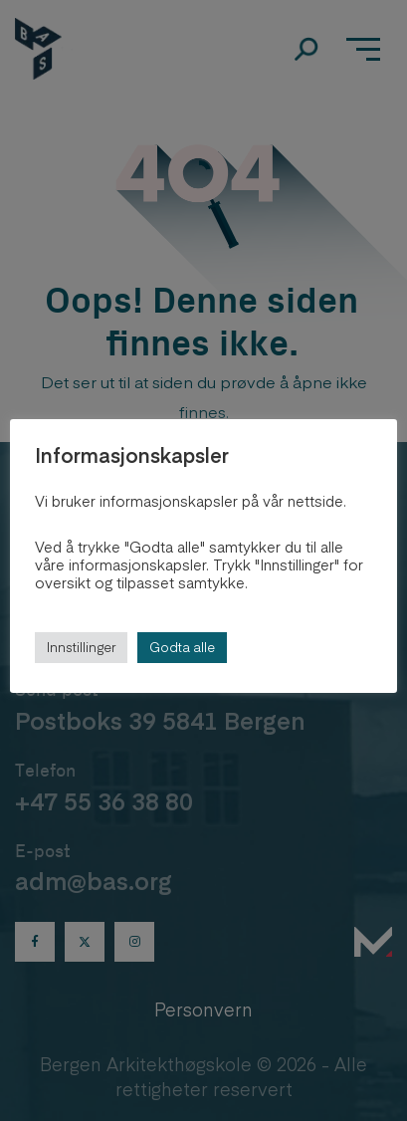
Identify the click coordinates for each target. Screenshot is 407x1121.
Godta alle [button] (182, 647)
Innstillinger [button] (81, 647)
